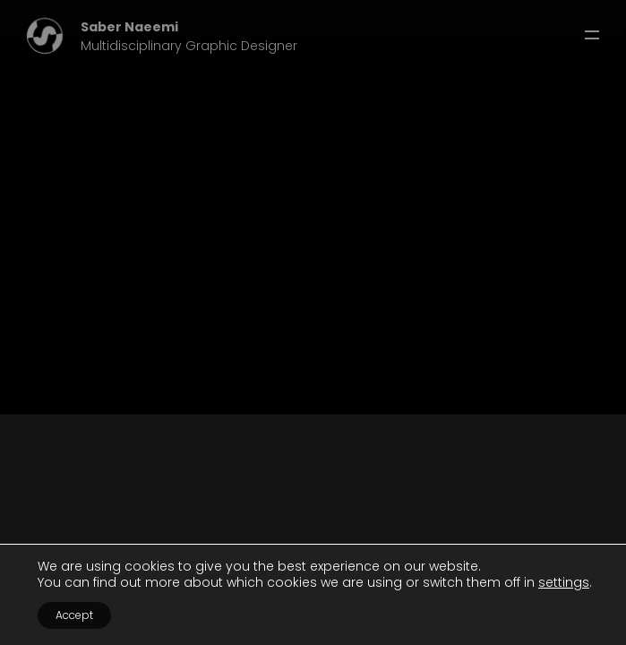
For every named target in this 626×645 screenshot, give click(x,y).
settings (563, 582)
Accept (74, 615)
